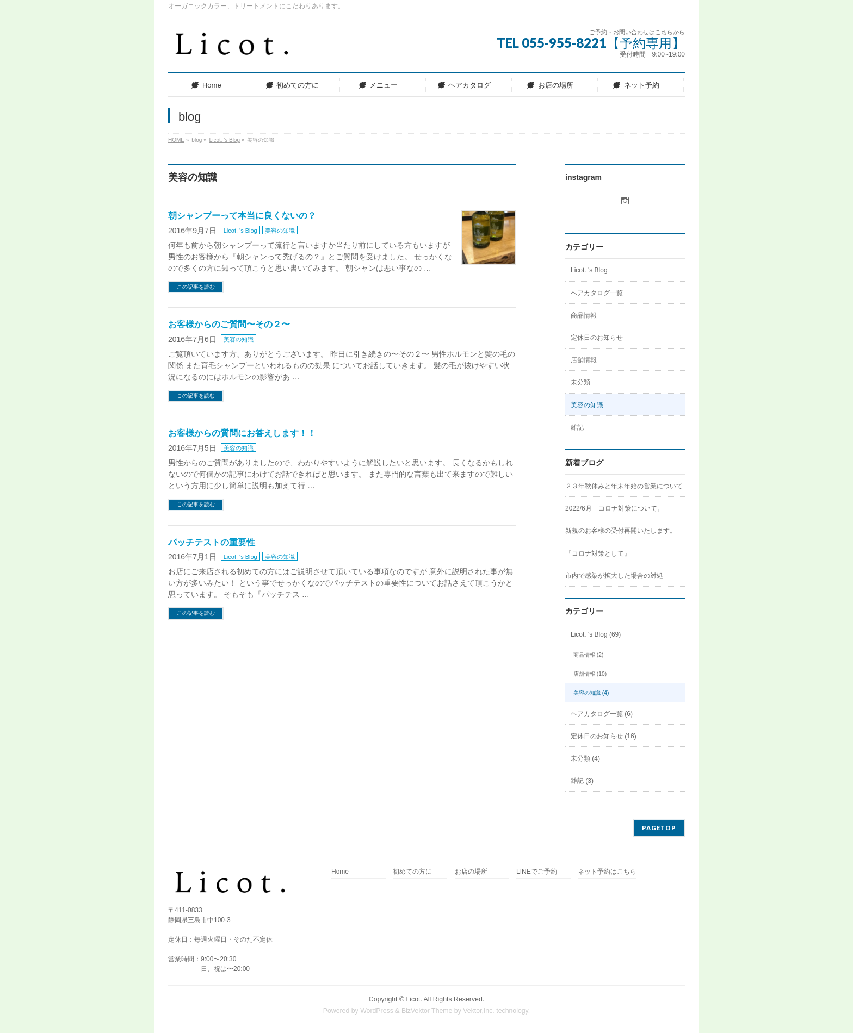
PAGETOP (659, 827)
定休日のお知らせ (597, 337)
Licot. (414, 999)
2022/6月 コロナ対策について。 (614, 508)
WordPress (376, 1011)
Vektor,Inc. (479, 1011)
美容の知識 (280, 230)
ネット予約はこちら (607, 871)
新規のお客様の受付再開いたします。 (620, 530)
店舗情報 (584, 360)
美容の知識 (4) (591, 693)
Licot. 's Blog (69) (596, 634)
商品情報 (584, 315)
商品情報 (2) (588, 655)
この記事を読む (196, 287)
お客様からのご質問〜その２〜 (229, 324)
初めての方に (412, 871)
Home (340, 871)
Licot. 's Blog (240, 230)
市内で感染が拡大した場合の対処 (614, 576)
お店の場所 (471, 871)
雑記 (577, 427)
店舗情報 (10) (590, 674)
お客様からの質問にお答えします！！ (242, 433)
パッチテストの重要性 (211, 542)
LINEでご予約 (536, 871)
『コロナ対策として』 (598, 553)
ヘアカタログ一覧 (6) (602, 714)
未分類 (580, 382)
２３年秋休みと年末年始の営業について (624, 486)
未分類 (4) (585, 758)
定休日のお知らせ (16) (603, 736)
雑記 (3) (582, 781)
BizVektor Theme (427, 1011)
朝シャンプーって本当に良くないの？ (242, 215)
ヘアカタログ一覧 (597, 293)
